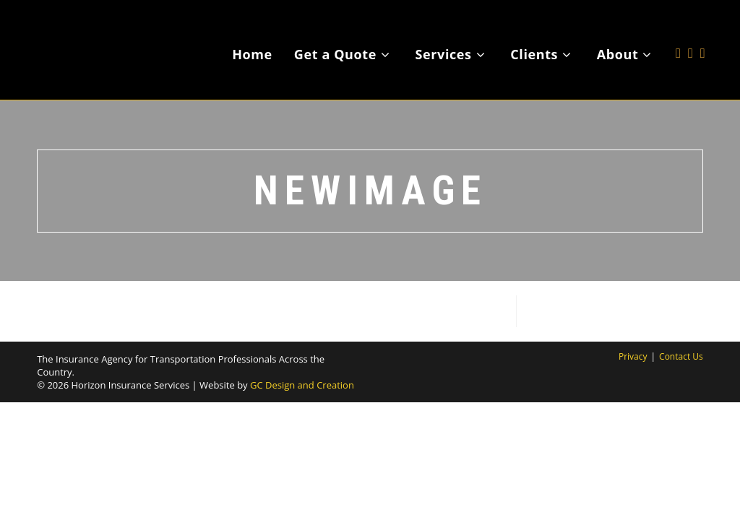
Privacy (633, 356)
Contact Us (681, 356)
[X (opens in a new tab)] (678, 31)
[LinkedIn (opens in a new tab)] (703, 31)
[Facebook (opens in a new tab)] (690, 31)
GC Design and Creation (302, 384)
